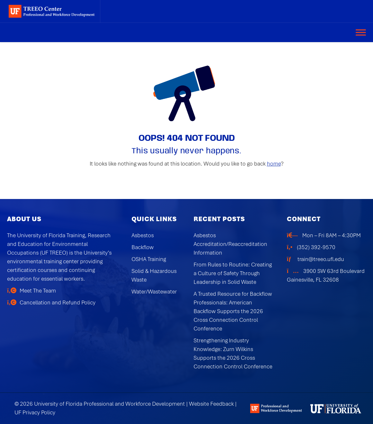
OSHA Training (149, 259)
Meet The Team (38, 290)
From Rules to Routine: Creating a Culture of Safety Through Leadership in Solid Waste (233, 273)
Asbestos (143, 235)
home (274, 163)
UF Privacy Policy (34, 412)
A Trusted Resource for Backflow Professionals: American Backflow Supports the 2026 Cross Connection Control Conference (233, 311)
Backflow (143, 247)
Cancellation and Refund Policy (58, 302)
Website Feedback (211, 403)
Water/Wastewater (154, 291)
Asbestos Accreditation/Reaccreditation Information (230, 244)
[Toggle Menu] (361, 32)
